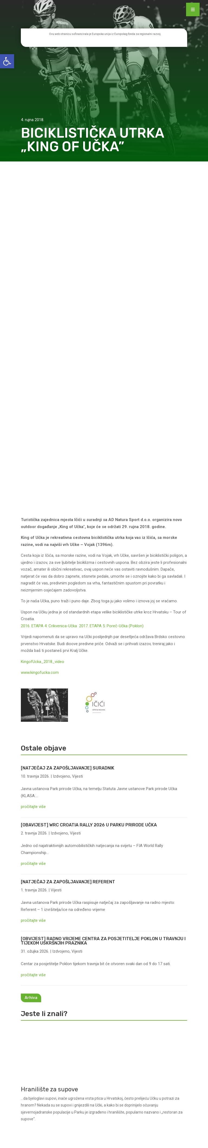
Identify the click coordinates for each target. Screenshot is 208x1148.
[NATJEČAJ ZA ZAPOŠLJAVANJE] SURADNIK (67, 434)
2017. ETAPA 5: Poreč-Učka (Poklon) (111, 292)
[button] (7, 61)
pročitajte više (33, 473)
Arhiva (31, 664)
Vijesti (77, 442)
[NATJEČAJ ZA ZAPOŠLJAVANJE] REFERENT (68, 548)
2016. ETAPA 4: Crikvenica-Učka (50, 292)
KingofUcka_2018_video (42, 328)
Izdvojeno (61, 442)
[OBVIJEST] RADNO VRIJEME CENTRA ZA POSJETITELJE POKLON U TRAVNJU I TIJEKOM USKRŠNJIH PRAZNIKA (103, 607)
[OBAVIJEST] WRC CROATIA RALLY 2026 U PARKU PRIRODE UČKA (89, 491)
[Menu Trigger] (193, 9)
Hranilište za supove (49, 764)
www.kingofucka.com (40, 339)
